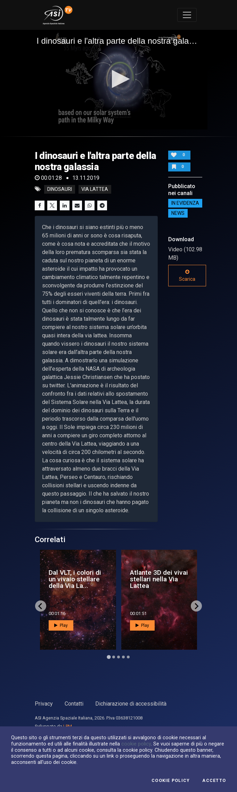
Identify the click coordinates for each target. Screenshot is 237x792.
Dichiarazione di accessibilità (130, 703)
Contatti (74, 703)
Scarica (187, 275)
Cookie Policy (171, 780)
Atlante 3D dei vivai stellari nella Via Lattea (159, 579)
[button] (118, 79)
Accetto (214, 780)
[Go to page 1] (109, 657)
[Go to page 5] (128, 657)
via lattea (94, 189)
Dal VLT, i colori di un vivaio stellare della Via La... (75, 579)
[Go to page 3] (118, 657)
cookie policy (136, 744)
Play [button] (61, 625)
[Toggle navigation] (187, 15)
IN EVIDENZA (185, 203)
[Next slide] (196, 606)
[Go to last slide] (40, 606)
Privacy (44, 703)
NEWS (178, 213)
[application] (118, 80)
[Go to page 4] (123, 657)
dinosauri (59, 189)
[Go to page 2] (113, 657)
